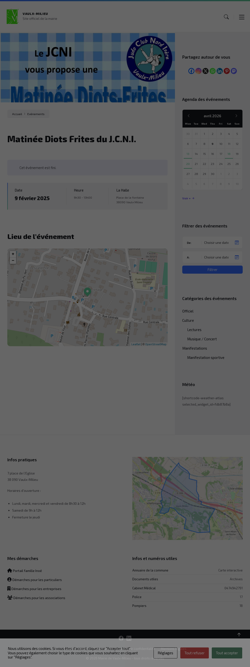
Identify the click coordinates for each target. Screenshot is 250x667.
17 (241, 597)
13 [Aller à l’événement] (187, 153)
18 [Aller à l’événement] (229, 153)
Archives (236, 579)
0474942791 (233, 588)
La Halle (122, 190)
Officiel (187, 311)
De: (189, 242)
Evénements (36, 114)
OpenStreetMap (155, 344)
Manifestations (194, 348)
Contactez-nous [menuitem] (75, 649)
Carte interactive (230, 570)
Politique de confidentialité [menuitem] (135, 649)
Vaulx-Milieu (35, 14)
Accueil (17, 114)
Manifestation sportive (205, 357)
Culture (188, 320)
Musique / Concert (202, 339)
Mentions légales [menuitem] (173, 649)
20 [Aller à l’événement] (188, 163)
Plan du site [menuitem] (101, 649)
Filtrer (212, 269)
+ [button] (13, 254)
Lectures (194, 329)
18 (241, 606)
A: (188, 257)
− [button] (13, 261)
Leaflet (136, 344)
